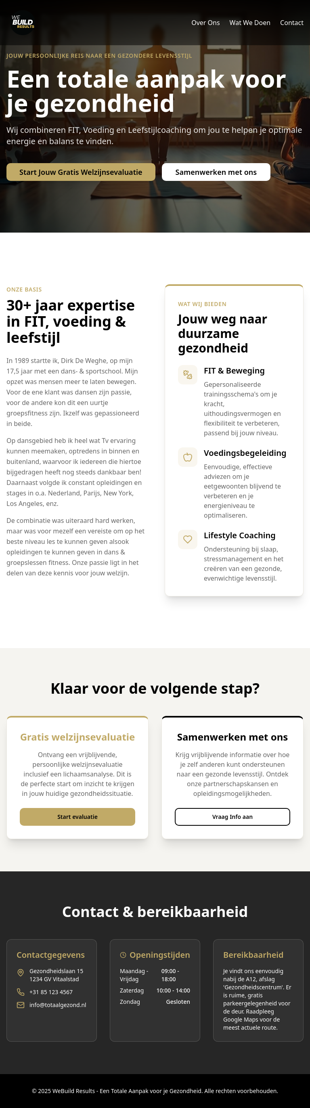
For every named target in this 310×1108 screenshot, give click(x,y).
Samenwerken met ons (216, 172)
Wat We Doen (250, 22)
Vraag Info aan (232, 817)
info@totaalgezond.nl (57, 1005)
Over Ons (205, 22)
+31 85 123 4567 (51, 992)
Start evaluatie (77, 817)
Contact (292, 22)
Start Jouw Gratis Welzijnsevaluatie (80, 172)
